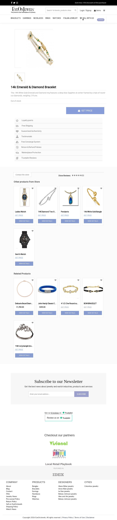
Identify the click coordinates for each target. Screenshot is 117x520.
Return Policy (11, 501)
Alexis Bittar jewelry (66, 486)
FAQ (8, 494)
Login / (82, 10)
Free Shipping (24, 125)
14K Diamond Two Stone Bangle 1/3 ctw (54, 212)
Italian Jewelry (70, 18)
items (97, 10)
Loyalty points (24, 120)
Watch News (11, 509)
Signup (88, 10)
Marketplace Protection (28, 152)
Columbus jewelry (91, 486)
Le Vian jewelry (64, 491)
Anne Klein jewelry (65, 488)
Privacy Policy (67, 517)
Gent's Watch (20, 254)
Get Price (19, 215)
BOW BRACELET (90, 303)
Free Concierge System (28, 142)
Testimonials (24, 136)
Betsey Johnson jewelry (67, 494)
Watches (57, 18)
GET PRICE (85, 110)
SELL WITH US (87, 18)
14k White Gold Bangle (93, 212)
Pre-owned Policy (13, 499)
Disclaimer (90, 517)
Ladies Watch (20, 212)
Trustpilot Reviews (26, 158)
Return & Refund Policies (28, 147)
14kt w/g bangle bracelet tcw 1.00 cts (30, 346)
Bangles (35, 486)
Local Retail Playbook (58, 464)
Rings (47, 18)
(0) (83, 175)
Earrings (27, 18)
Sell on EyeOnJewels (14, 504)
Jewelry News (11, 496)
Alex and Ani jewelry (66, 496)
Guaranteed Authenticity (28, 131)
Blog (8, 488)
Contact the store (22, 175)
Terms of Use (80, 517)
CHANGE (101, 20)
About (8, 486)
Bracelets (16, 18)
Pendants (65, 212)
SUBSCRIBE (81, 394)
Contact (9, 491)
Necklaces (38, 18)
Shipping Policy (12, 506)
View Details (24, 221)
